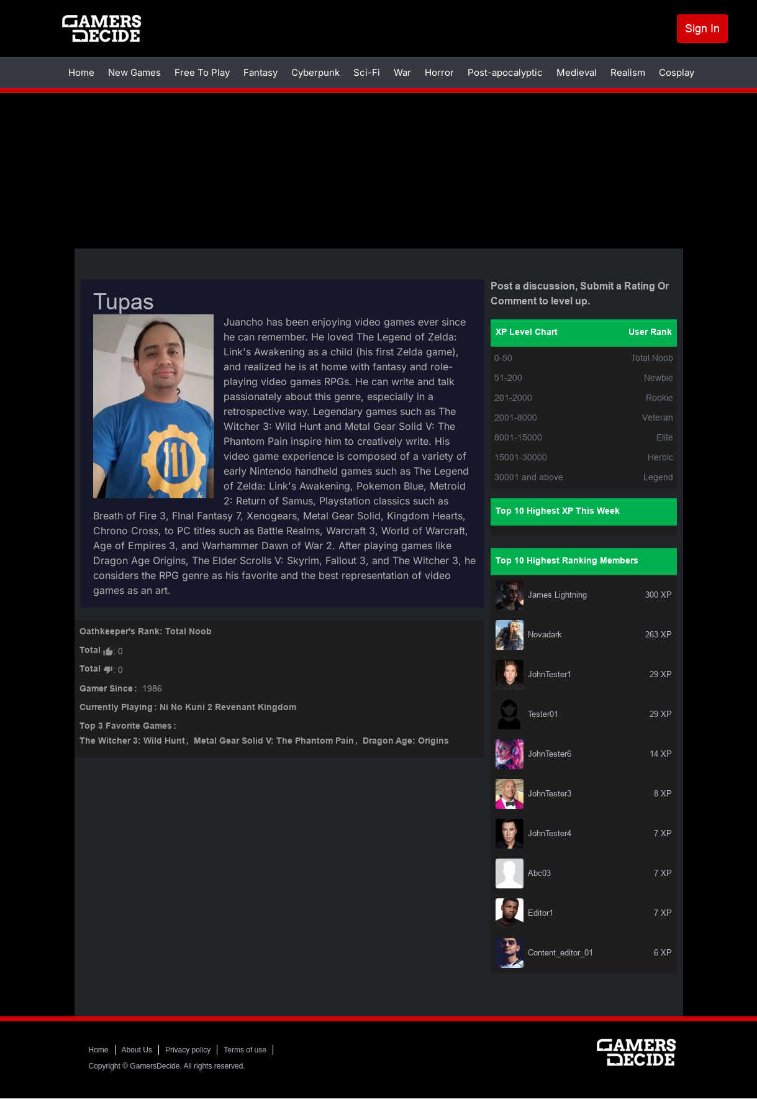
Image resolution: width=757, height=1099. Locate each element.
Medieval (576, 72)
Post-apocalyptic (505, 72)
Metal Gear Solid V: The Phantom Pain (274, 741)
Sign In (702, 28)
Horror (439, 72)
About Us (137, 1050)
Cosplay (676, 72)
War (402, 72)
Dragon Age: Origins (406, 741)
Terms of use (245, 1050)
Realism (627, 72)
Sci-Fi (366, 72)
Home (81, 72)
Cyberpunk (315, 72)
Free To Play (202, 72)
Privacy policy (188, 1050)
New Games (134, 72)
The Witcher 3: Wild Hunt (132, 741)
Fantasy (260, 72)
